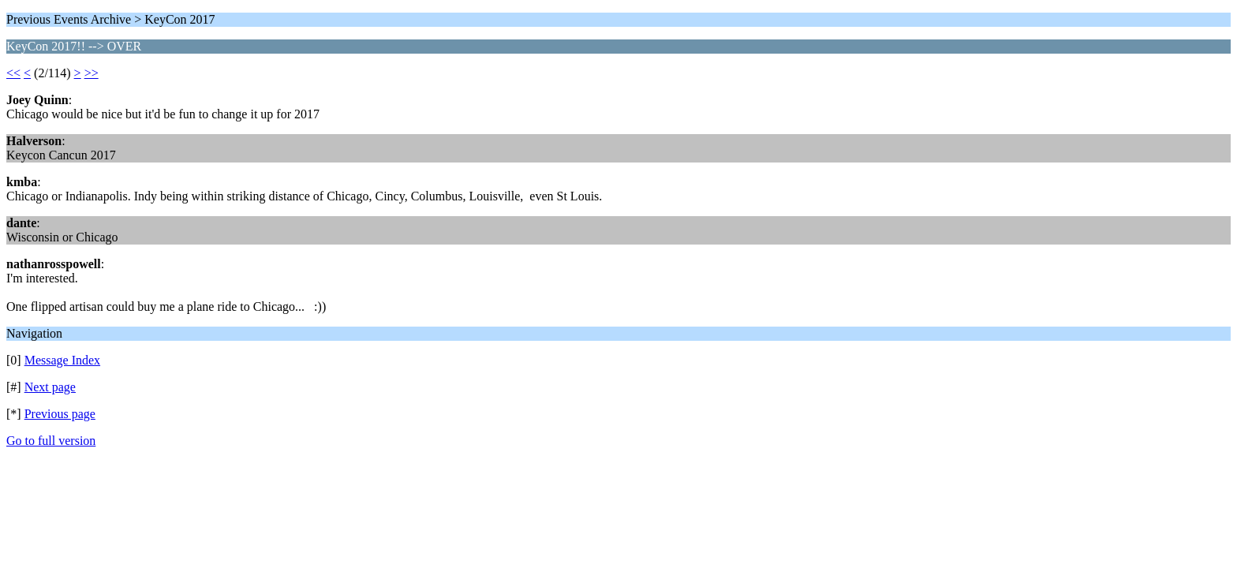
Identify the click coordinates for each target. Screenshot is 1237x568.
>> (91, 73)
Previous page (59, 413)
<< (13, 73)
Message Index (62, 360)
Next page (50, 387)
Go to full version (50, 440)
